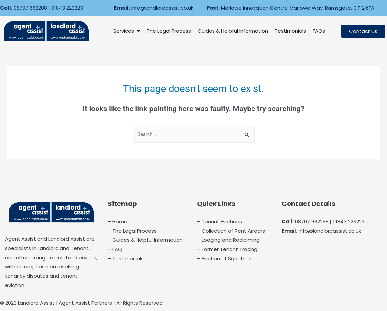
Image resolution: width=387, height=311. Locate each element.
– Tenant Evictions (219, 221)
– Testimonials (126, 258)
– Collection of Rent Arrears (231, 230)
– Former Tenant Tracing (227, 249)
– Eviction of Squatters (225, 258)
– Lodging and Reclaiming (228, 239)
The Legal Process (169, 30)
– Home (117, 221)
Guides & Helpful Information (233, 30)
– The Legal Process (132, 230)
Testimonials (290, 30)
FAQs (319, 30)
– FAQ (115, 249)
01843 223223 (67, 7)
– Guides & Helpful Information (145, 239)
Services (126, 31)
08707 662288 (30, 7)
